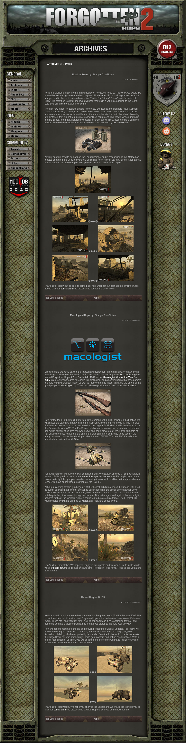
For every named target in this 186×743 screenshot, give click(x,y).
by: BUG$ (93, 597)
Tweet (96, 297)
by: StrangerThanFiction (93, 74)
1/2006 (68, 64)
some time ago (90, 476)
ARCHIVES (53, 64)
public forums (68, 288)
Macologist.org (127, 374)
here (133, 385)
